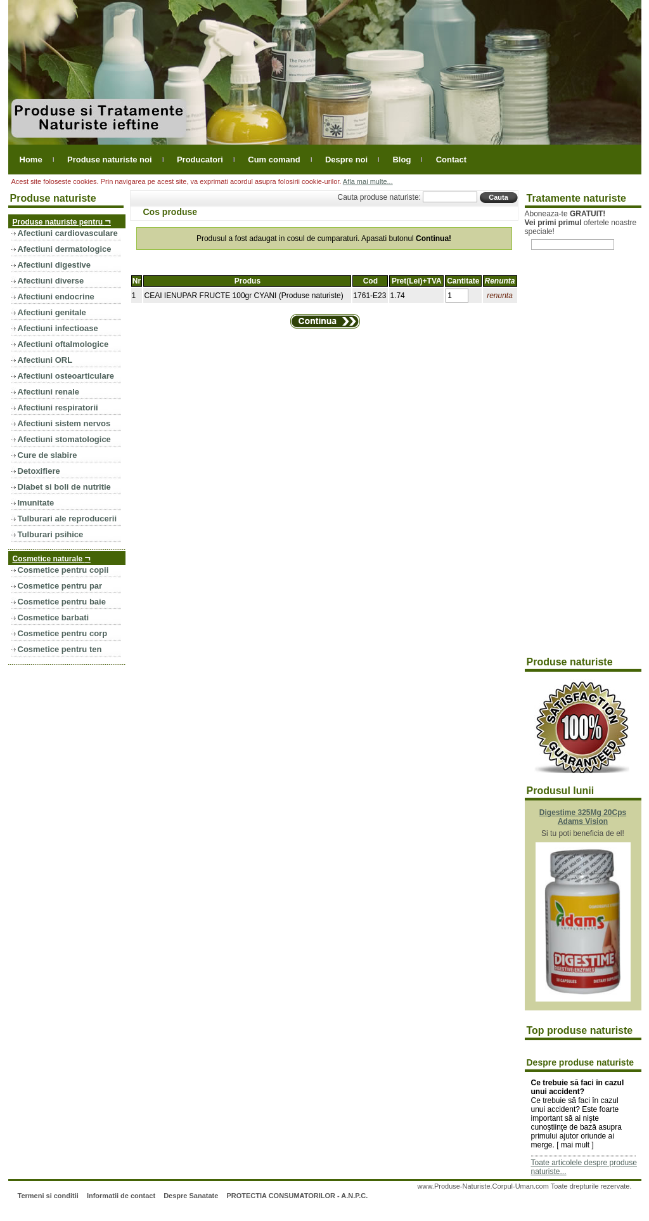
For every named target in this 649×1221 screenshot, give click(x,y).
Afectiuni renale (49, 391)
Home (31, 159)
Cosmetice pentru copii (63, 570)
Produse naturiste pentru (62, 221)
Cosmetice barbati (53, 617)
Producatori (200, 159)
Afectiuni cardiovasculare (68, 233)
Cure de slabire (47, 455)
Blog (401, 159)
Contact (451, 159)
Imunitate (36, 502)
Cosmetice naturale (52, 557)
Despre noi (346, 159)
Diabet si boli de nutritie (64, 487)
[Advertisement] (575, 460)
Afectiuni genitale (52, 312)
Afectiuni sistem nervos (64, 423)
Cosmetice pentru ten (60, 649)
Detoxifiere (39, 471)
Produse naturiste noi (109, 159)
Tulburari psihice (51, 534)
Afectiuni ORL (45, 360)
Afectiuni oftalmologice (63, 344)
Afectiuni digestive (54, 265)
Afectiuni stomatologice (64, 439)
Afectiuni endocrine (56, 296)
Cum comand (274, 159)
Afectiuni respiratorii (58, 407)
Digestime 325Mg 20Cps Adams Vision (582, 817)
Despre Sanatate (191, 1195)
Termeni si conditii (47, 1195)
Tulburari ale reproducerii (67, 518)
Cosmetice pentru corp (63, 633)
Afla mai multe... (368, 181)
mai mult (575, 1144)
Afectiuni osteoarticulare (66, 376)
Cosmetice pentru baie (62, 601)
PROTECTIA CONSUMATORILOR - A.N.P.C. (297, 1195)
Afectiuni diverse (51, 280)
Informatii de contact (121, 1195)
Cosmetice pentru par (60, 586)
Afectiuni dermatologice (65, 249)
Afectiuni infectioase (58, 328)
